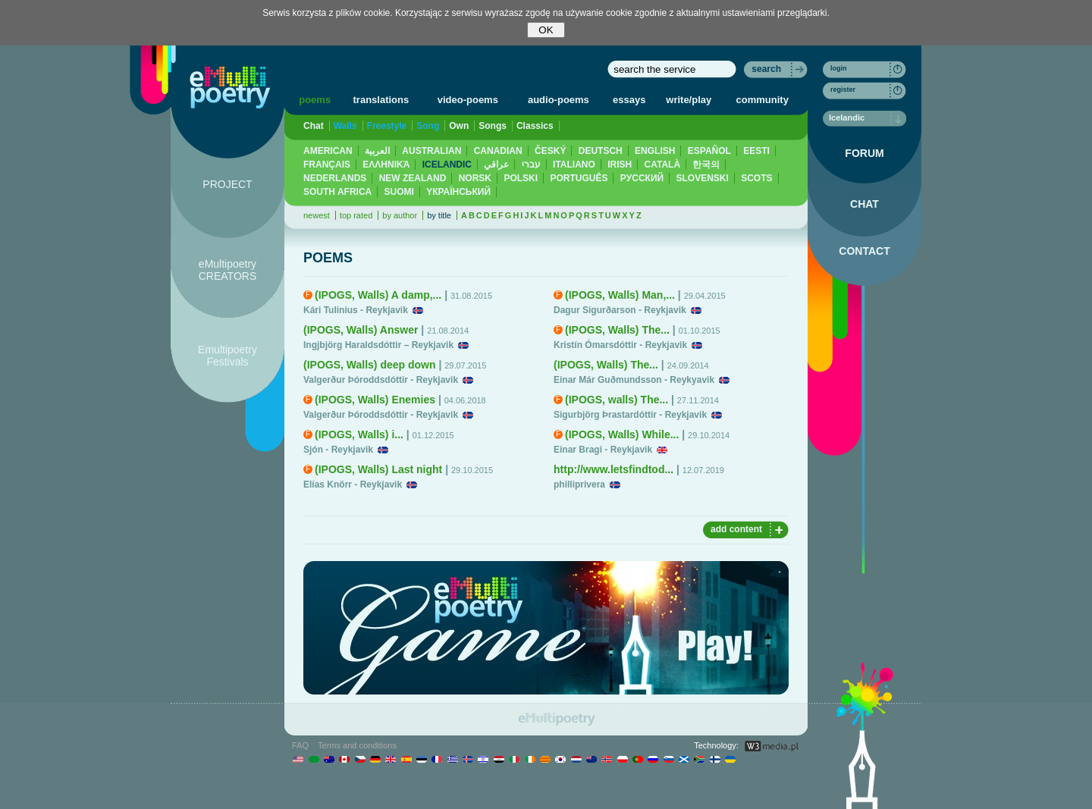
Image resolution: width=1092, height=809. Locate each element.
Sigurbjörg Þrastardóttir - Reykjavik (630, 414)
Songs (493, 126)
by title (439, 215)
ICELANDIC (447, 164)
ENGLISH (655, 151)
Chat (313, 126)
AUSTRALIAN (431, 151)
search (766, 69)
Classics (535, 126)
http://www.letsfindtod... (613, 469)
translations (381, 99)
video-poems (468, 99)
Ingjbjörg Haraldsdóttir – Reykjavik (378, 345)
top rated (356, 215)
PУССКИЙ (642, 178)
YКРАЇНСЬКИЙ (458, 192)
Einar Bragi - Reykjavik (603, 449)
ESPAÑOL (709, 151)
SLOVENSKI (702, 178)
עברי (531, 164)
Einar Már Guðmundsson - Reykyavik (634, 380)
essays (629, 99)
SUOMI (399, 192)
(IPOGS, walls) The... (616, 400)
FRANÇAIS (326, 164)
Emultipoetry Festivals (227, 355)
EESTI (756, 151)
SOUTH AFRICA (337, 192)
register (842, 89)
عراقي (496, 164)
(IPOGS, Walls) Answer (360, 330)
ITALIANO (574, 164)
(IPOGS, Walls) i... (359, 434)
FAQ (300, 745)
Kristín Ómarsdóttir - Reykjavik (620, 345)
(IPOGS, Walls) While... (622, 434)
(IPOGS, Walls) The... (617, 330)
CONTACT (864, 251)
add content (736, 529)
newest (316, 215)
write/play (688, 99)
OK (545, 30)
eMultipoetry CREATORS (228, 270)
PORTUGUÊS (578, 178)
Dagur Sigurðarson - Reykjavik (620, 310)
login (838, 68)
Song (427, 126)
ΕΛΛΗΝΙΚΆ (386, 164)
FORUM (864, 153)
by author (399, 215)
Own (459, 126)
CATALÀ (663, 164)
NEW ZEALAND (413, 178)
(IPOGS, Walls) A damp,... (378, 295)
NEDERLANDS (334, 178)
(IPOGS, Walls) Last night (378, 469)
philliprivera (579, 484)
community (762, 99)
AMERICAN (328, 151)
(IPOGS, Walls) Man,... (620, 295)
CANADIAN (498, 151)
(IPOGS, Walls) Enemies (375, 400)
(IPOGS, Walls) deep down (369, 365)
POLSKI (521, 178)
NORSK (475, 178)
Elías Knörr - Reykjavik (352, 484)
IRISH (619, 164)
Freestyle (387, 126)
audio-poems (558, 99)
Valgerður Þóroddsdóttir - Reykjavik (380, 380)
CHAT (864, 204)
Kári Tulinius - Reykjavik (355, 310)
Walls (345, 126)
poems (315, 99)
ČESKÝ (550, 151)
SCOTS (756, 178)
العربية (377, 151)
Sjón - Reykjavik (338, 449)
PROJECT (227, 184)
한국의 (706, 164)
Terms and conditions (357, 745)
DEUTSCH (601, 151)
